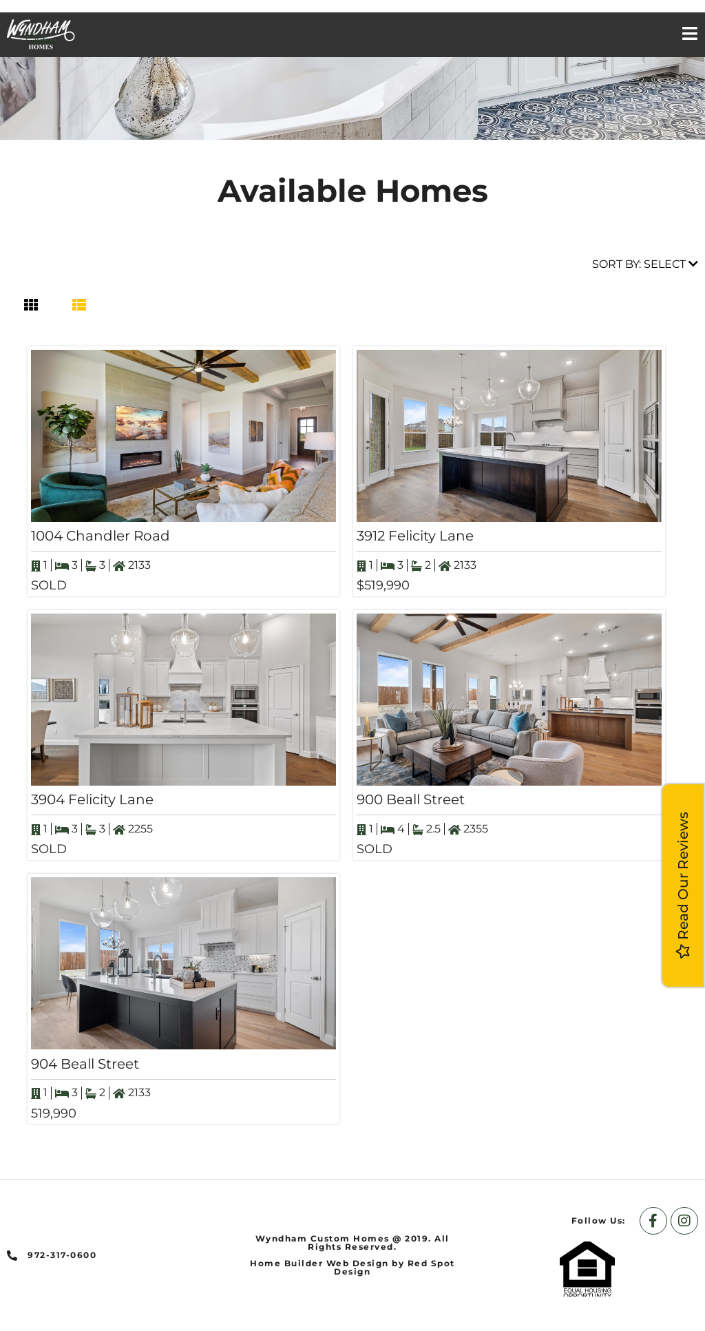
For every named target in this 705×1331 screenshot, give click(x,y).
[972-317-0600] (12, 1255)
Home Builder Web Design (319, 1263)
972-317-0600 (62, 1255)
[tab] (31, 305)
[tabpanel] (352, 735)
